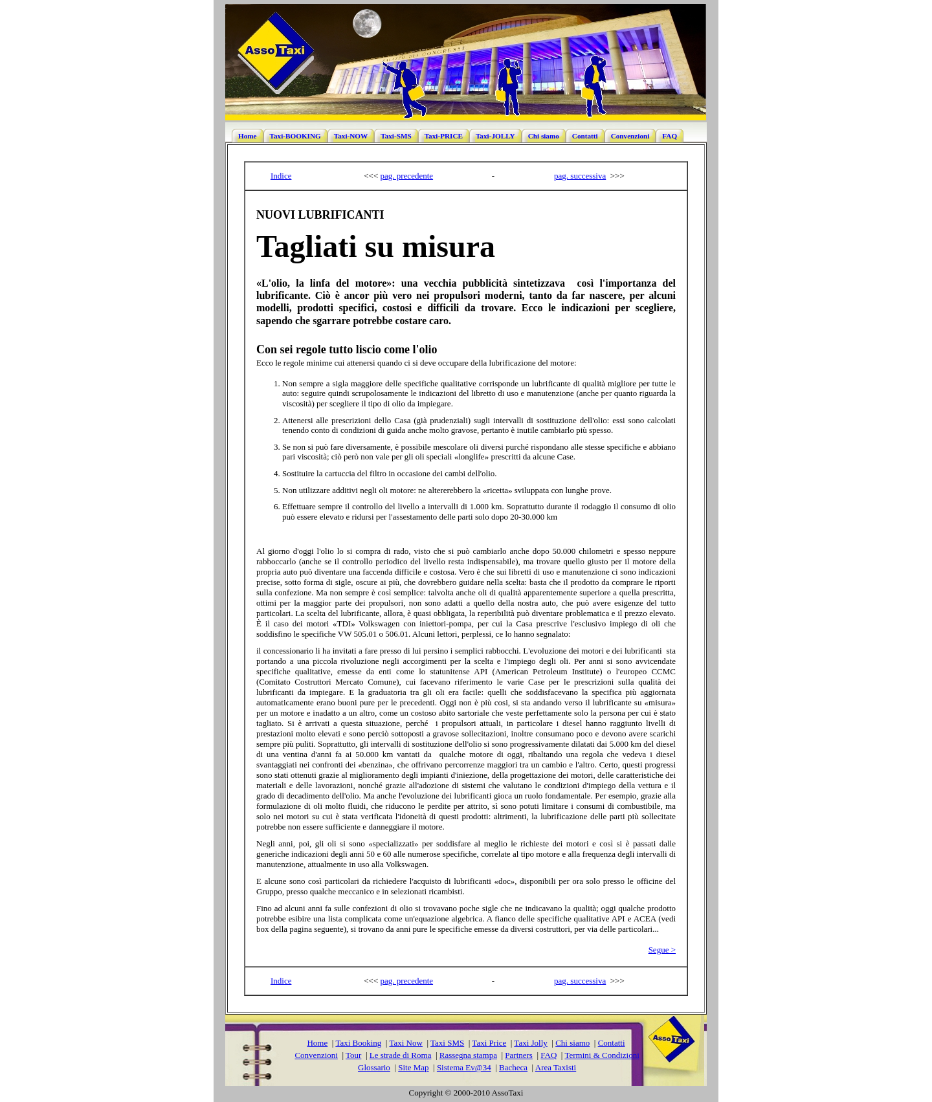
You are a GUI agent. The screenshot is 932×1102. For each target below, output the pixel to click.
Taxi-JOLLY (495, 136)
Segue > (662, 949)
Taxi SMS (447, 1043)
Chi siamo (543, 136)
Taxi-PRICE (444, 136)
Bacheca (513, 1067)
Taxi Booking (358, 1043)
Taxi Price (489, 1043)
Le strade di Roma (401, 1055)
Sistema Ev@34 (464, 1067)
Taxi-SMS (396, 136)
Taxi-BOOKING (295, 136)
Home (247, 136)
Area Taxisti (555, 1067)
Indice (281, 176)
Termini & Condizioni (601, 1055)
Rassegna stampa (468, 1055)
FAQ (669, 136)
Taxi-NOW (351, 136)
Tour (353, 1055)
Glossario (374, 1067)
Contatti (585, 136)
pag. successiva (580, 176)
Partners (519, 1055)
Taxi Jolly (530, 1043)
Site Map (413, 1067)
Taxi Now (405, 1043)
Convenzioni (630, 136)
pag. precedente (407, 176)
